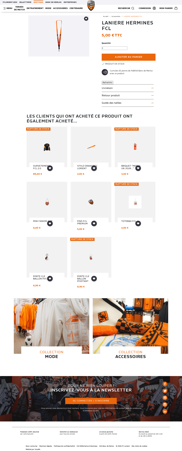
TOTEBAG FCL (128, 221)
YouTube (165, 397)
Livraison (128, 88)
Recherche (126, 8)
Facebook (165, 384)
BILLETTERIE (25, 2)
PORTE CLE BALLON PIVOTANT (83, 278)
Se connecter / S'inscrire (91, 401)
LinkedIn (165, 411)
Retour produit (128, 95)
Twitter (165, 391)
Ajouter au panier (128, 57)
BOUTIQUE (38, 2)
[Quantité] (114, 48)
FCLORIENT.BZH (10, 2)
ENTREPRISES (70, 2)
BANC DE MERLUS (53, 2)
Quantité (106, 43)
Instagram (165, 404)
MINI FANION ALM (42, 221)
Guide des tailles (128, 103)
